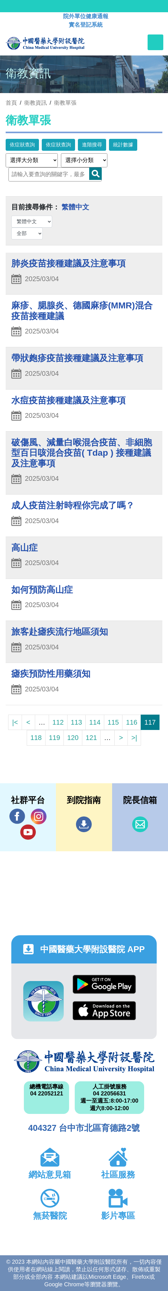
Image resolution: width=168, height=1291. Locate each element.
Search (95, 173)
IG (38, 816)
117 (150, 722)
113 (76, 722)
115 (113, 722)
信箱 (140, 824)
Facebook (17, 816)
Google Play (104, 984)
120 (73, 738)
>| (134, 738)
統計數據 (123, 144)
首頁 (11, 103)
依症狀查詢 (22, 144)
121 (91, 738)
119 (54, 738)
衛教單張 (65, 103)
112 (58, 722)
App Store (104, 1010)
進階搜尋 (92, 144)
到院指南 (84, 824)
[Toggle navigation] (155, 42)
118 (36, 738)
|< (15, 722)
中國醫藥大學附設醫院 (84, 1061)
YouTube (28, 832)
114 (94, 722)
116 (131, 722)
